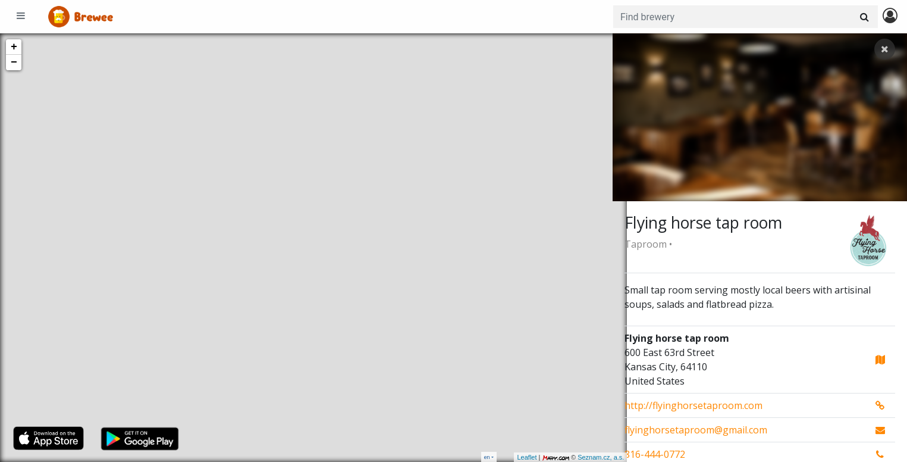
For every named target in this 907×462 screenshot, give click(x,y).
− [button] (14, 62)
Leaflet (512, 457)
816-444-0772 (654, 454)
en (487, 457)
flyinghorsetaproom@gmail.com (695, 429)
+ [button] (14, 47)
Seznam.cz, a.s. (586, 457)
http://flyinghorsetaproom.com (693, 405)
